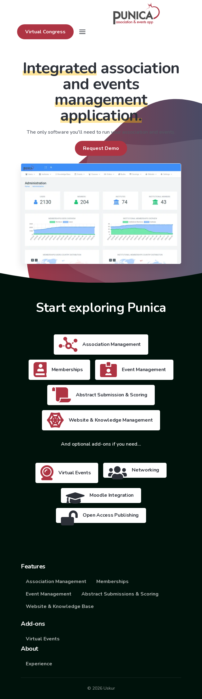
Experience (39, 663)
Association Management (56, 581)
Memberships (112, 581)
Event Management (48, 594)
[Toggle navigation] (82, 32)
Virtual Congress (45, 31)
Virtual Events (43, 638)
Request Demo (101, 148)
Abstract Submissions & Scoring (119, 594)
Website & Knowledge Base (60, 606)
